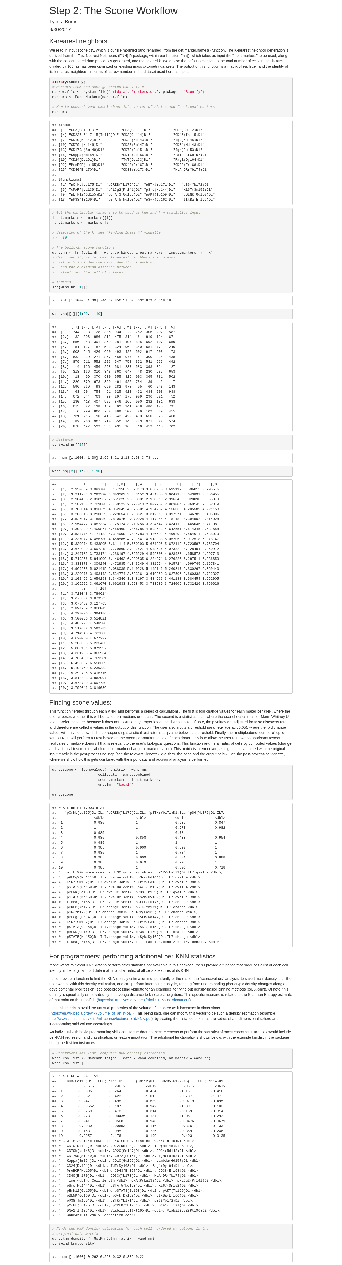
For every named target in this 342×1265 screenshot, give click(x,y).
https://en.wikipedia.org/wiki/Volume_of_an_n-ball (92, 1013)
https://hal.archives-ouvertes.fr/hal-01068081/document (143, 1000)
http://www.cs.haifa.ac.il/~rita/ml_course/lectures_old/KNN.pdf (100, 1018)
